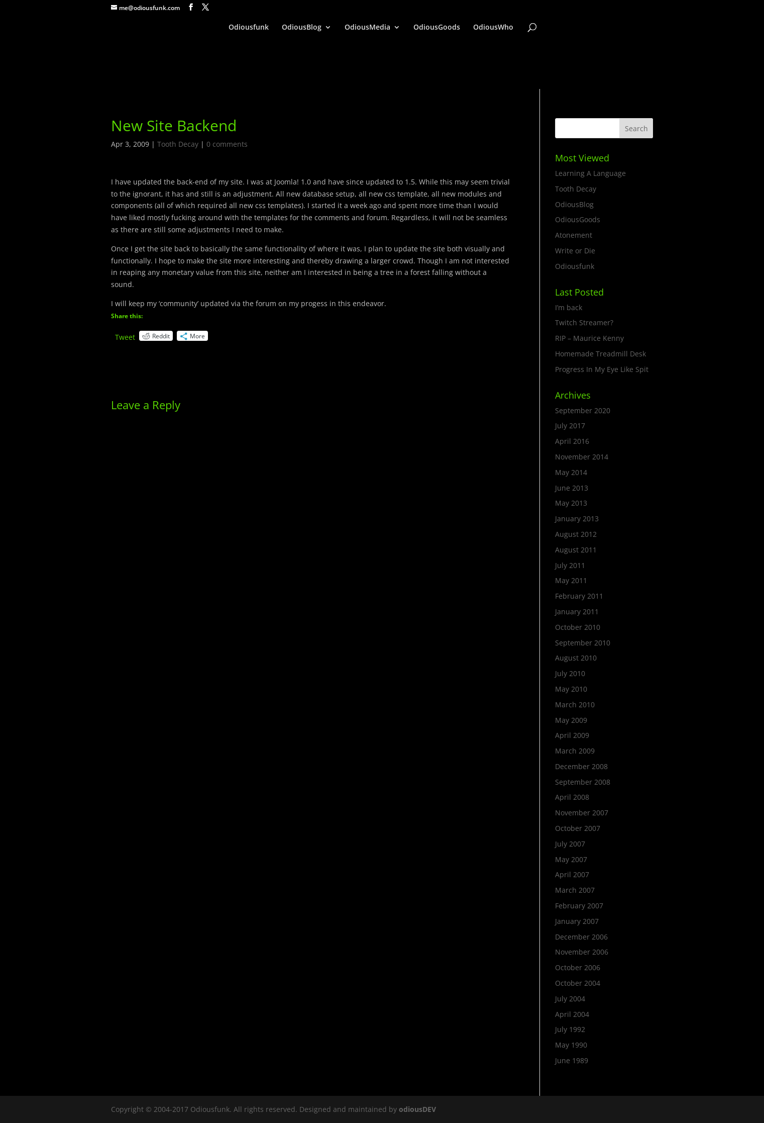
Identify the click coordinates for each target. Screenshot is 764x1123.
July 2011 (570, 565)
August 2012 (576, 534)
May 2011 (571, 580)
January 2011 (577, 611)
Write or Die (575, 250)
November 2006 (581, 952)
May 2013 (571, 503)
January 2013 (577, 518)
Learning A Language (590, 173)
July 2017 (570, 425)
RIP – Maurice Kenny (589, 338)
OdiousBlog (301, 28)
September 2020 (582, 410)
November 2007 (581, 812)
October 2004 (577, 983)
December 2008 (581, 766)
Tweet (125, 336)
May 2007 (571, 859)
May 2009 (571, 720)
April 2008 (572, 797)
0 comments (227, 144)
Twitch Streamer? (584, 322)
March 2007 (575, 890)
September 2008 (582, 782)
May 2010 (571, 689)
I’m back (568, 307)
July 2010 (570, 673)
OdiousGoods (436, 28)
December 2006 (581, 937)
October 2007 (577, 828)
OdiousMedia (367, 28)
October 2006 (577, 967)
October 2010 (577, 627)
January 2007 (577, 921)
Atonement (573, 235)
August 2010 (576, 658)
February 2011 (579, 596)
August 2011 (576, 549)
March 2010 (575, 704)
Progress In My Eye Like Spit (601, 369)
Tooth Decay (177, 144)
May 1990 (571, 1045)
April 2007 (572, 874)
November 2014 (581, 456)
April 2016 (572, 441)
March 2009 (575, 751)
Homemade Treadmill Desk (600, 353)
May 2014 (571, 472)
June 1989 (571, 1060)
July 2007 (570, 844)
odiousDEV (417, 1109)
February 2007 (579, 905)
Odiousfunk (249, 28)
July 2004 (570, 998)
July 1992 (570, 1029)
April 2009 (572, 735)
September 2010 (582, 642)
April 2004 (572, 1014)
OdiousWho (493, 28)
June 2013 (571, 488)
